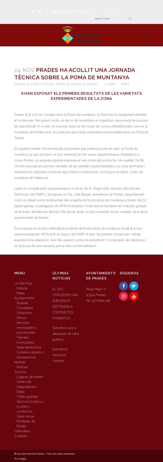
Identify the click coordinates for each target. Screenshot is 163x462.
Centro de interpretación (27, 384)
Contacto (21, 436)
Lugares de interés (30, 377)
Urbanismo (25, 313)
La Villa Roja (23, 283)
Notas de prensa (68, 84)
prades (92, 84)
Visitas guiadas (27, 396)
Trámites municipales (25, 340)
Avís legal (20, 458)
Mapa (20, 293)
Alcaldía (22, 303)
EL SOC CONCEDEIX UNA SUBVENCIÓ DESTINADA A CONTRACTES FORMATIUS (65, 303)
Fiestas (49, 84)
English (75, 11)
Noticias (20, 362)
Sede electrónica (29, 347)
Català (87, 11)
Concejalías (25, 308)
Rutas (20, 391)
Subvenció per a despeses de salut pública (65, 333)
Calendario (22, 431)
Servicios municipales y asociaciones (27, 327)
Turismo (20, 372)
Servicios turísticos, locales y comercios (30, 406)
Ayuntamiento (24, 298)
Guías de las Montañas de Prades (26, 421)
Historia (22, 288)
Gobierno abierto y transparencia (30, 354)
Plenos (21, 318)
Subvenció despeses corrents (60, 355)
